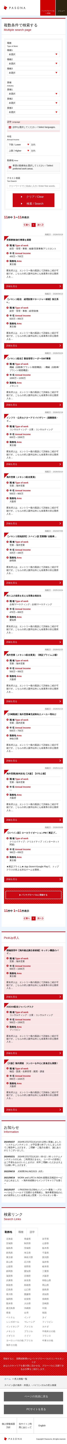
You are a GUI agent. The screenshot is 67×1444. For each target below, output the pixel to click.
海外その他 (11, 1345)
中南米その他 (48, 1331)
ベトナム (10, 1317)
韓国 (44, 1312)
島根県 (27, 1285)
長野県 (27, 1266)
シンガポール (12, 1322)
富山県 (9, 1262)
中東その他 (47, 1340)
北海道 (9, 1239)
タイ (44, 1317)
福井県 (45, 1262)
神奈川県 (28, 1257)
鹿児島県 (10, 1308)
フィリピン (47, 1322)
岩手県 (45, 1239)
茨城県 (27, 1248)
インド (27, 1317)
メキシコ (10, 1331)
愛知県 (27, 1271)
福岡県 (9, 1299)
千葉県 (45, 1252)
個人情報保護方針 (8, 1426)
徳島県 (45, 1289)
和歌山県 (46, 1280)
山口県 (27, 1289)
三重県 (45, 1271)
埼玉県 (27, 1252)
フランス (46, 1336)
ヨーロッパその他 (15, 1340)
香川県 (9, 1294)
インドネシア (12, 1326)
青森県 (27, 1239)
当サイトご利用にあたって (25, 1426)
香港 (8, 1312)
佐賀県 (27, 1299)
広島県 (9, 1289)
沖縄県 (27, 1308)
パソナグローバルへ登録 (48, 12)
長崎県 (45, 1299)
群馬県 (9, 1252)
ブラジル (28, 1331)
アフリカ (28, 1340)
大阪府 (45, 1276)
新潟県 (45, 1257)
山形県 (45, 1243)
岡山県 (45, 1285)
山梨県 (9, 1266)
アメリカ (28, 1326)
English (42, 1425)
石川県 (27, 1262)
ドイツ (27, 1336)
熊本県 (9, 1303)
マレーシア (29, 1322)
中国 (44, 1308)
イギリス (10, 1336)
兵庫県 (9, 1280)
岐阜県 (45, 1266)
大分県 (27, 1303)
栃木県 (45, 1248)
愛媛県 (27, 1294)
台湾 (26, 1312)
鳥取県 (9, 1285)
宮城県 (9, 1243)
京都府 (27, 1276)
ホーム (7, 1379)
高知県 (45, 1294)
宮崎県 (45, 1303)
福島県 (9, 1248)
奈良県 (27, 1280)
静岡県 (9, 1271)
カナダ (45, 1326)
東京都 (9, 1257)
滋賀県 (9, 1276)
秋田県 (27, 1243)
